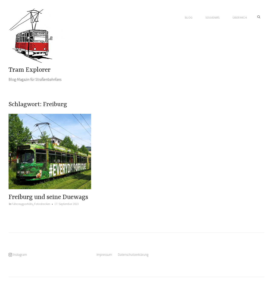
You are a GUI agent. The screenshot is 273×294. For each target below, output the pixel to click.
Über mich (240, 17)
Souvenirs (212, 17)
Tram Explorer (30, 70)
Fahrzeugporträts (22, 204)
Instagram (20, 254)
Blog (188, 17)
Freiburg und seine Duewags (48, 197)
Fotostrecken (42, 204)
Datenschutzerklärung (133, 254)
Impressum (104, 254)
